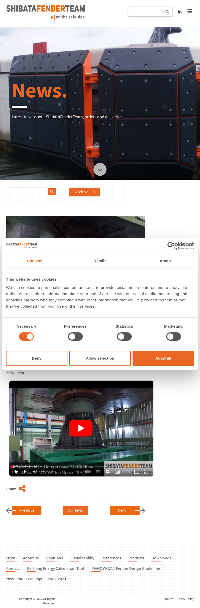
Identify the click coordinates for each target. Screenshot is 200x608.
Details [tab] (100, 261)
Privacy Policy (185, 599)
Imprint (168, 599)
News (11, 557)
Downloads (161, 557)
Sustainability (82, 557)
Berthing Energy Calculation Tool (55, 568)
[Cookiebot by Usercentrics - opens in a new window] (171, 246)
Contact (13, 568)
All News (75, 510)
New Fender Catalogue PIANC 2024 (36, 578)
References (111, 557)
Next (122, 510)
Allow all (163, 358)
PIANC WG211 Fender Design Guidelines (126, 568)
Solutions (54, 557)
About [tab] (165, 261)
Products (136, 557)
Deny (36, 358)
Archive (81, 191)
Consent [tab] (35, 261)
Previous (27, 510)
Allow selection (100, 358)
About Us (31, 557)
